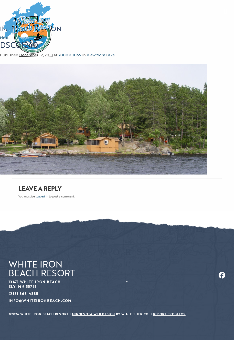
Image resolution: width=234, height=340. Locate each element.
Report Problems (169, 314)
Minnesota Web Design (93, 314)
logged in (42, 196)
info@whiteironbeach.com (40, 300)
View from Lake (101, 55)
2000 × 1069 (69, 55)
